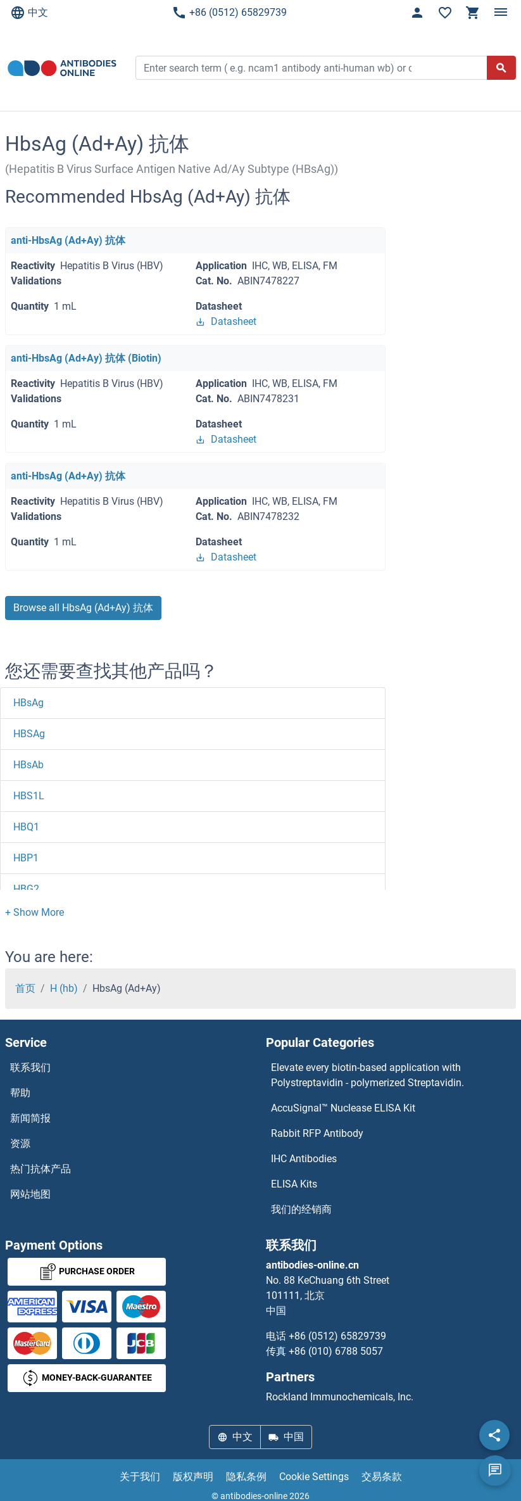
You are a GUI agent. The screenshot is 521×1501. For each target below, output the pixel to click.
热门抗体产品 (40, 1169)
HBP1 (26, 858)
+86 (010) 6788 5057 (336, 1351)
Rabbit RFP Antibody (317, 1133)
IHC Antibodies (304, 1159)
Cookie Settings (314, 1477)
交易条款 (381, 1477)
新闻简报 (30, 1118)
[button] (34, 912)
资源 (20, 1143)
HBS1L (28, 796)
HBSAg (29, 734)
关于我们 (140, 1477)
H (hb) (64, 988)
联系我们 (30, 1067)
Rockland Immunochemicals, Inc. (339, 1397)
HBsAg (28, 703)
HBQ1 (26, 827)
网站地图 (30, 1194)
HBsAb (28, 765)
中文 (29, 12)
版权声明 (193, 1477)
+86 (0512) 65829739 (229, 12)
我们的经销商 (301, 1209)
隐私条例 (246, 1477)
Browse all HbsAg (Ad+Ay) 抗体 (83, 608)
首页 (25, 988)
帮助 (20, 1093)
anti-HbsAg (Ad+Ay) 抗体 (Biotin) (86, 358)
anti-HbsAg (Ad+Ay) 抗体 (68, 240)
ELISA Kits (294, 1184)
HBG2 (26, 889)
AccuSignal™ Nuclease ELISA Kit (343, 1108)
